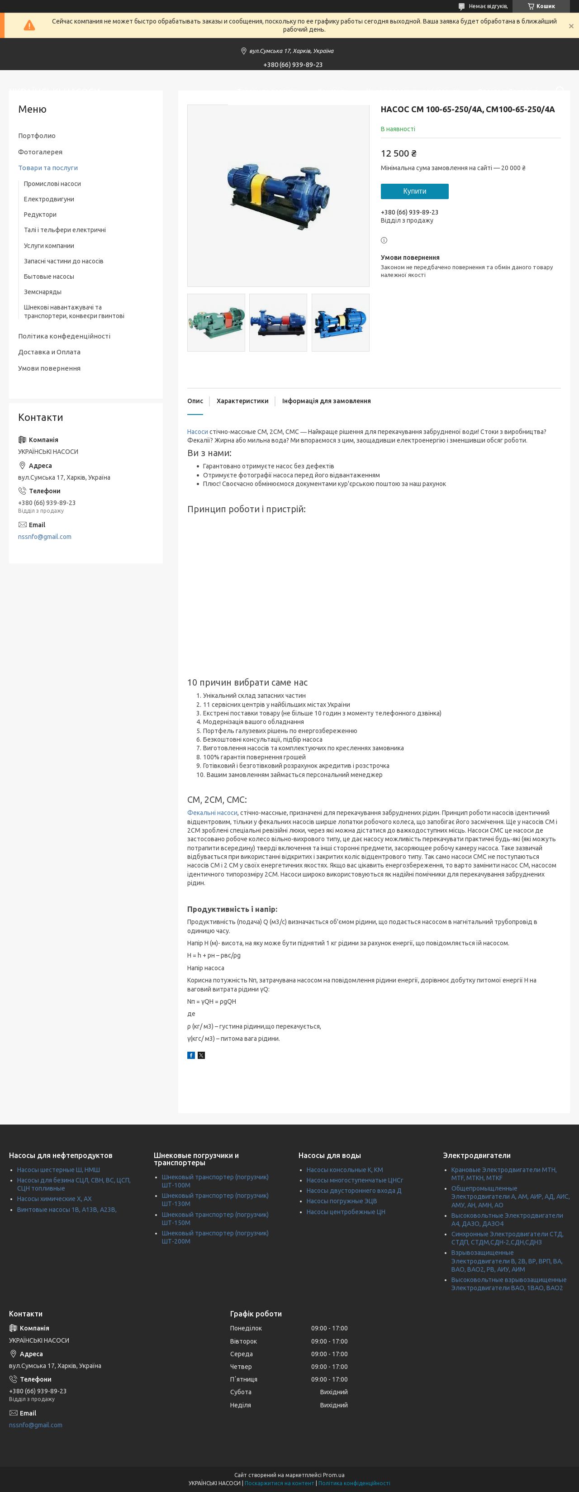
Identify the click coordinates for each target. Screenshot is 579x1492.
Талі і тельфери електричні (65, 230)
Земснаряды (43, 292)
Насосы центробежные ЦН (346, 1212)
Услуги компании (49, 245)
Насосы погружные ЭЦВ (342, 1201)
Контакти (333, 91)
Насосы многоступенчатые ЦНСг (355, 1180)
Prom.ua (334, 1475)
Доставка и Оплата (49, 352)
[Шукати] (558, 91)
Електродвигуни (49, 199)
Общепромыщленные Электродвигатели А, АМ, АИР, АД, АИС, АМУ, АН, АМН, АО (510, 1196)
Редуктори (40, 214)
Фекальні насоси (212, 812)
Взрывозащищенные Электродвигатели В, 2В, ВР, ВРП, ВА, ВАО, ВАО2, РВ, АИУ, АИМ (507, 1261)
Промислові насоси (52, 183)
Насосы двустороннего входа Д (354, 1190)
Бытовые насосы (49, 276)
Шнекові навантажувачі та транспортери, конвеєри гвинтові (74, 311)
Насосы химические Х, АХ (54, 1198)
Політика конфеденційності (64, 336)
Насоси (197, 431)
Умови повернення (49, 368)
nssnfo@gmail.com (44, 536)
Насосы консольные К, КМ (345, 1169)
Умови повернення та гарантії (413, 91)
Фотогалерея (40, 152)
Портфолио (37, 135)
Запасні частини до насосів (64, 261)
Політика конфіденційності (354, 1483)
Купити (414, 191)
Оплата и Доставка (508, 91)
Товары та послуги (266, 91)
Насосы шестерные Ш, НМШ (58, 1169)
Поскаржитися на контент (279, 1483)
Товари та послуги (48, 168)
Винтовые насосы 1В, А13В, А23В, (67, 1209)
